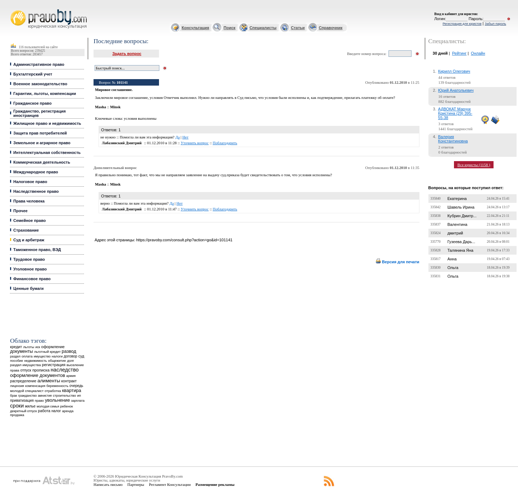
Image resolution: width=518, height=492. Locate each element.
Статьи (298, 28)
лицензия (17, 386)
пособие (16, 361)
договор (70, 356)
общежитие (57, 361)
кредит (16, 347)
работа (44, 411)
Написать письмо (108, 484)
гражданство (27, 395)
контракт (69, 381)
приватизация (22, 400)
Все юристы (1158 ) (474, 165)
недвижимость (35, 361)
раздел (15, 356)
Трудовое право (29, 259)
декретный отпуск (23, 411)
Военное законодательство (40, 84)
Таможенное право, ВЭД (37, 249)
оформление (53, 347)
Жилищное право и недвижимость (47, 123)
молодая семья (48, 406)
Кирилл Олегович (454, 71)
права (14, 370)
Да (177, 137)
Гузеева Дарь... (461, 242)
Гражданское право (32, 103)
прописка (41, 370)
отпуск (26, 370)
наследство (65, 370)
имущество (42, 356)
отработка (53, 391)
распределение (23, 381)
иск (37, 347)
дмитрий (455, 233)
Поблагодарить (225, 143)
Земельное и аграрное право (42, 143)
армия (71, 376)
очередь (76, 386)
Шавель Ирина (460, 207)
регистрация (53, 365)
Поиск (230, 28)
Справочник (330, 28)
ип (79, 395)
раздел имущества (25, 365)
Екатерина (457, 198)
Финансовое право (32, 279)
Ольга (452, 267)
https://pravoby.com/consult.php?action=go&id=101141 (184, 240)
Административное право (38, 64)
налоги (57, 356)
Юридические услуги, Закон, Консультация (13, 9)
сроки (17, 406)
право (39, 400)
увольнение (57, 400)
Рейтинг (459, 53)
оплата (27, 356)
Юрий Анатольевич (456, 90)
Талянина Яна (460, 250)
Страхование (26, 230)
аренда (68, 411)
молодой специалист (27, 391)
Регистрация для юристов (461, 24)
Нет (185, 137)
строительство (64, 395)
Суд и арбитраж (28, 240)
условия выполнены (140, 118)
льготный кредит (47, 352)
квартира (71, 390)
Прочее (20, 211)
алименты (48, 380)
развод (69, 351)
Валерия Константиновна (453, 139)
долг (70, 361)
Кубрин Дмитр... (462, 216)
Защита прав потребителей (40, 133)
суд (81, 356)
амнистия (45, 395)
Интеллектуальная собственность (47, 152)
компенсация (35, 386)
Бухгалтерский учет (32, 74)
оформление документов (37, 375)
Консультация (195, 28)
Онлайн (478, 53)
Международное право (35, 172)
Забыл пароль (495, 24)
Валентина (457, 224)
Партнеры (135, 484)
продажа (17, 415)
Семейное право (29, 220)
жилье (30, 406)
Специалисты (263, 28)
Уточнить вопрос (195, 143)
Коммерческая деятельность (41, 162)
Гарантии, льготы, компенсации (44, 93)
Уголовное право (30, 269)
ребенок (66, 406)
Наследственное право (36, 191)
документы (21, 351)
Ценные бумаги (28, 288)
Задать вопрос (126, 53)
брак (13, 395)
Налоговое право (30, 181)
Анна (452, 259)
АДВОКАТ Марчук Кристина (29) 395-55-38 (455, 113)
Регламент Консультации (170, 484)
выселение (75, 365)
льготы (28, 347)
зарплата (78, 400)
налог (56, 411)
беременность (57, 386)
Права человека (29, 201)
